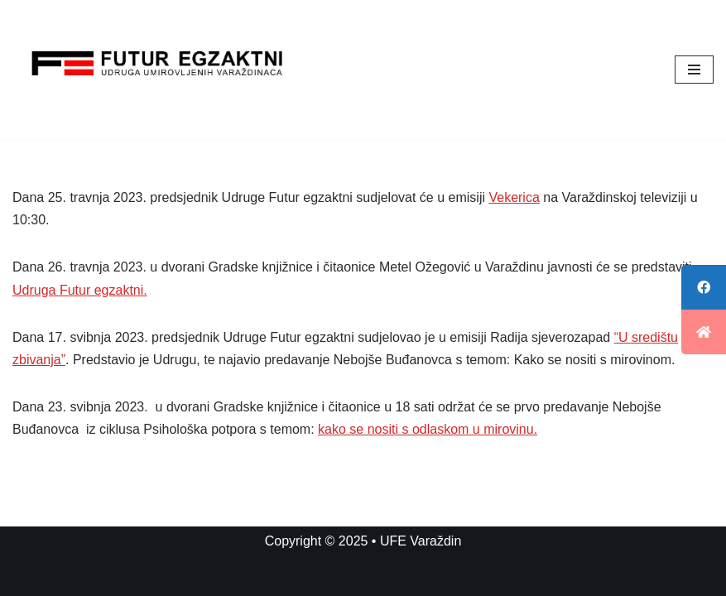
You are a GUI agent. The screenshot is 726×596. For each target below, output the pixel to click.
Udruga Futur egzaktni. (79, 290)
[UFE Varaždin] (157, 69)
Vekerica (513, 197)
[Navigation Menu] (694, 69)
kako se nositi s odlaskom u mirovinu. (427, 429)
